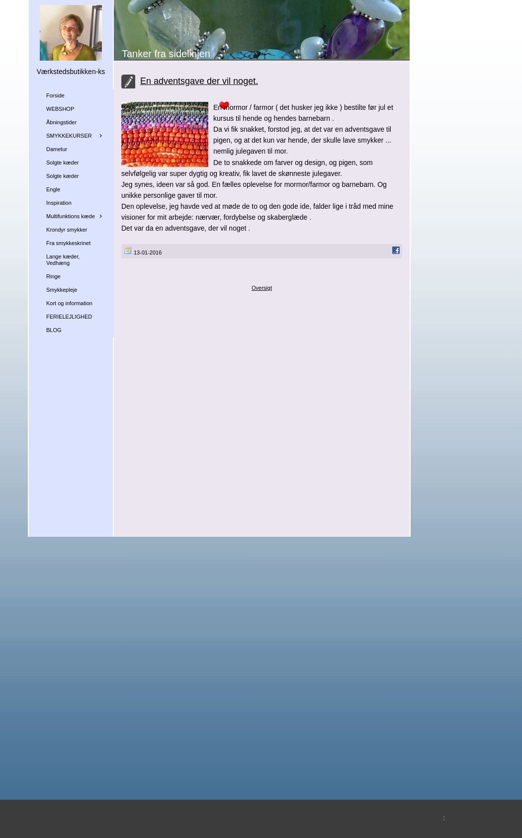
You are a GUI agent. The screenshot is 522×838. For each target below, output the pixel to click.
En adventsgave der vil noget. (199, 81)
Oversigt (262, 288)
